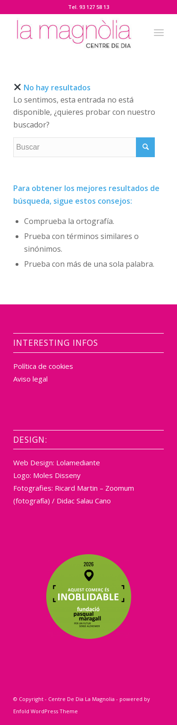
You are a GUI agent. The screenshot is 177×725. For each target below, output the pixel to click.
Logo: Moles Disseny (47, 475)
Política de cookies (43, 366)
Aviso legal (30, 378)
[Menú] (159, 32)
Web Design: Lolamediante (56, 462)
